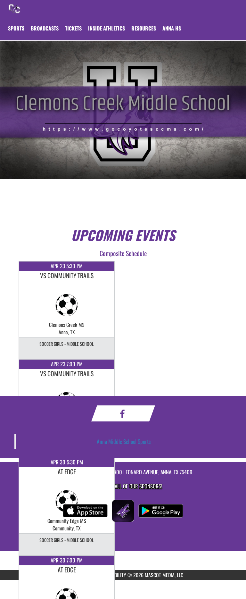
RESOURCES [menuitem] (143, 28)
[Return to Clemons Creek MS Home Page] (14, 8)
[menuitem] (45, 28)
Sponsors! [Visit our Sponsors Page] (150, 486)
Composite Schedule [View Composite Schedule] (123, 253)
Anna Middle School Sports (124, 441)
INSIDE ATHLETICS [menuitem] (106, 28)
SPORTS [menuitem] (16, 28)
